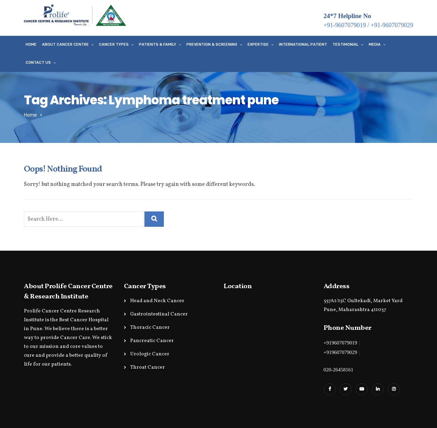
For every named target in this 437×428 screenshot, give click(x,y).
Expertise (258, 44)
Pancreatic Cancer (152, 340)
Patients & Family (157, 44)
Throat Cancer (147, 367)
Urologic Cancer (149, 354)
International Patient (303, 44)
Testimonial (345, 44)
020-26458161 (339, 369)
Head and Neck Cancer (157, 301)
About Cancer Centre (65, 44)
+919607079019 (340, 342)
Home (31, 44)
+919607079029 (340, 352)
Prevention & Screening (211, 44)
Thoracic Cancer (150, 327)
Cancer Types (114, 44)
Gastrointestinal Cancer (159, 314)
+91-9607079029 (392, 25)
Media (375, 44)
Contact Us (38, 62)
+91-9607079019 (345, 25)
